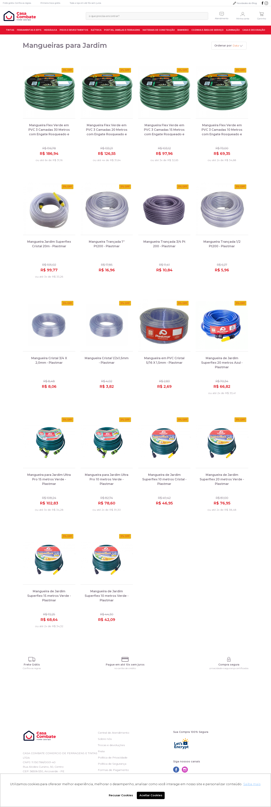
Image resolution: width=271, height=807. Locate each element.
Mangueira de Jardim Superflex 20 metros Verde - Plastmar (222, 479)
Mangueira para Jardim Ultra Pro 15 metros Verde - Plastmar (49, 479)
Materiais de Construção (159, 30)
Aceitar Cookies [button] (150, 795)
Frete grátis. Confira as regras (17, 3)
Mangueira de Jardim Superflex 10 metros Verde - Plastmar (107, 595)
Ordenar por (223, 45)
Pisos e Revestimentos (74, 30)
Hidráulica (50, 30)
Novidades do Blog (247, 3)
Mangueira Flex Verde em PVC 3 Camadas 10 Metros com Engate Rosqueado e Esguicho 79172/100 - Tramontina (222, 134)
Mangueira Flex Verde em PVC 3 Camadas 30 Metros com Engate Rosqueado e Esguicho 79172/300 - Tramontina (49, 134)
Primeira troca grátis (50, 3)
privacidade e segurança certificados (228, 668)
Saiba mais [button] (251, 784)
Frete (101, 751)
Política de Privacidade (112, 757)
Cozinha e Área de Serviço (207, 30)
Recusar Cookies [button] (121, 795)
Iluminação (233, 30)
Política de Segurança (112, 763)
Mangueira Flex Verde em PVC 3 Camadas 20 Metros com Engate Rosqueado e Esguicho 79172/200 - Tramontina (106, 134)
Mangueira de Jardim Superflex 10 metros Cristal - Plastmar (164, 479)
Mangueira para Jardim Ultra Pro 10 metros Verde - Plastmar (106, 479)
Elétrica (96, 30)
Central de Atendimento (113, 732)
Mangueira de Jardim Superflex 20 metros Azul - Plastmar (222, 362)
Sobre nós (105, 739)
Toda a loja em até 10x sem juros (85, 3)
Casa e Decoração (253, 30)
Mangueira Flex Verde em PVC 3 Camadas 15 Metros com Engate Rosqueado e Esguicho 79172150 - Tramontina (164, 134)
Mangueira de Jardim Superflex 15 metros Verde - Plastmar (49, 595)
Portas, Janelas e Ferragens (122, 30)
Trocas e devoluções (111, 745)
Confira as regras (32, 668)
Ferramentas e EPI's (29, 30)
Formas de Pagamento (113, 770)
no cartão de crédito (125, 668)
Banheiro (183, 30)
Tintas (10, 30)
